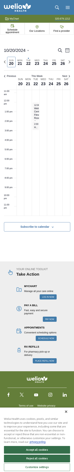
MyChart (12, 19)
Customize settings (37, 467)
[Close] (66, 411)
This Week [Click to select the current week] (36, 76)
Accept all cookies (37, 449)
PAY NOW (49, 319)
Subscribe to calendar (34, 226)
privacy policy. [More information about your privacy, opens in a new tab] (38, 441)
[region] (37, 439)
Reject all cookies (37, 458)
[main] (37, 144)
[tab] (11, 62)
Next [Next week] (66, 76)
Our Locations (37, 31)
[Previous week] (4, 62)
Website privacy (46, 405)
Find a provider (61, 31)
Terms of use (26, 405)
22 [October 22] (36, 84)
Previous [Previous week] (10, 76)
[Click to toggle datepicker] (16, 50)
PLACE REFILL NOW (44, 361)
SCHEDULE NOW (46, 338)
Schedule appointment (12, 31)
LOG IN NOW (48, 297)
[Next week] (69, 62)
